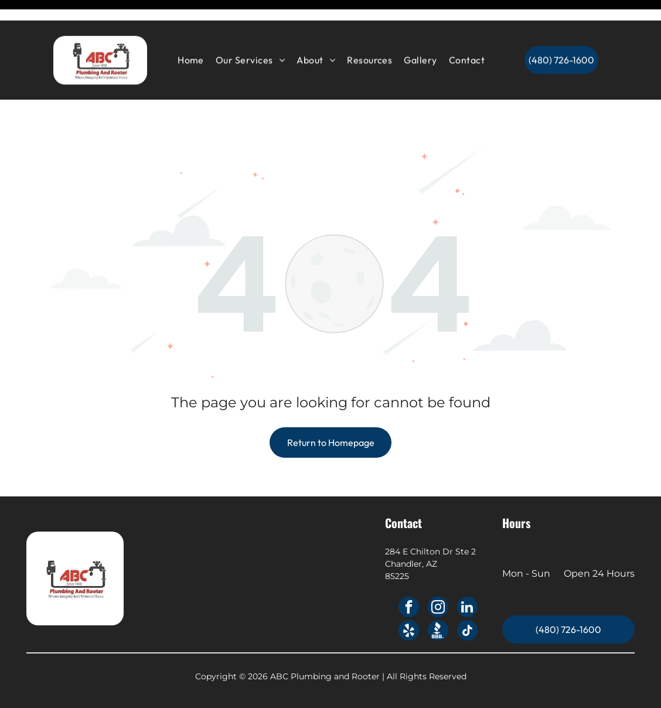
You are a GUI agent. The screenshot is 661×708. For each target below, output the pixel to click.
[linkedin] (467, 579)
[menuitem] (191, 39)
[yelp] (408, 602)
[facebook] (408, 579)
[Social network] (438, 602)
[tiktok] (467, 602)
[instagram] (438, 579)
